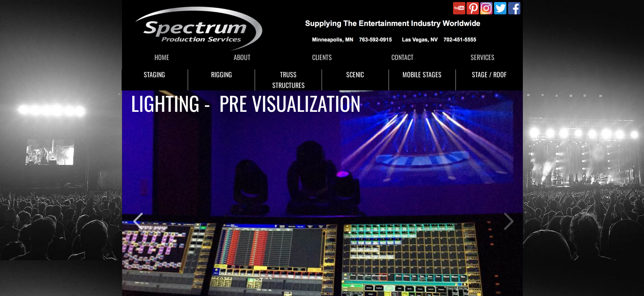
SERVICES (482, 57)
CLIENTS (322, 57)
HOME (161, 57)
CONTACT (402, 57)
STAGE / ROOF (489, 74)
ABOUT (242, 57)
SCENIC (355, 74)
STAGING (154, 74)
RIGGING (221, 74)
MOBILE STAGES (422, 74)
